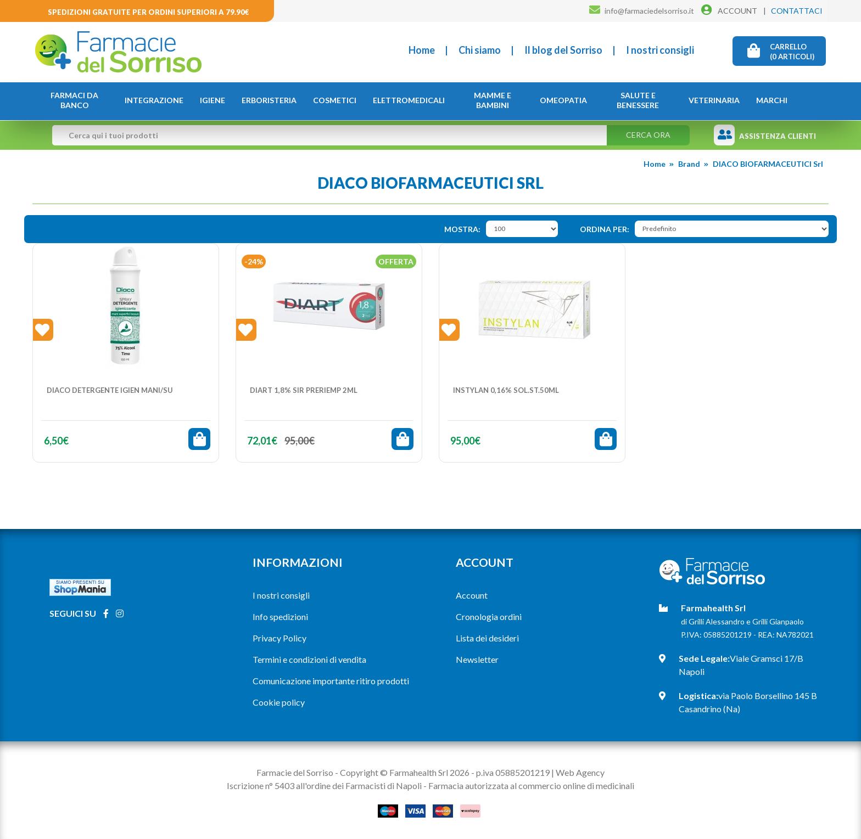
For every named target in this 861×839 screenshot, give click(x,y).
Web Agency (580, 772)
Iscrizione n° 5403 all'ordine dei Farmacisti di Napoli (324, 785)
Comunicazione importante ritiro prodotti (331, 680)
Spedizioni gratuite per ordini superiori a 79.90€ (148, 12)
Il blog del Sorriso (563, 50)
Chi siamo (480, 50)
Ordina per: (604, 229)
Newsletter (477, 659)
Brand (689, 163)
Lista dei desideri (487, 638)
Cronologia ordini (489, 616)
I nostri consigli (660, 50)
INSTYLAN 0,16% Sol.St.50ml (506, 390)
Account (472, 595)
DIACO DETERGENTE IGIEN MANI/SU (110, 390)
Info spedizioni (280, 616)
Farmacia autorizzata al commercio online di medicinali (531, 785)
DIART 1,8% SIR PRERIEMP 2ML (303, 390)
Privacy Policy (279, 638)
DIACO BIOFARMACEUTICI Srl (768, 163)
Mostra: (462, 229)
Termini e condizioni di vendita (309, 659)
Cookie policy (279, 702)
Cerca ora (648, 134)
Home (422, 50)
